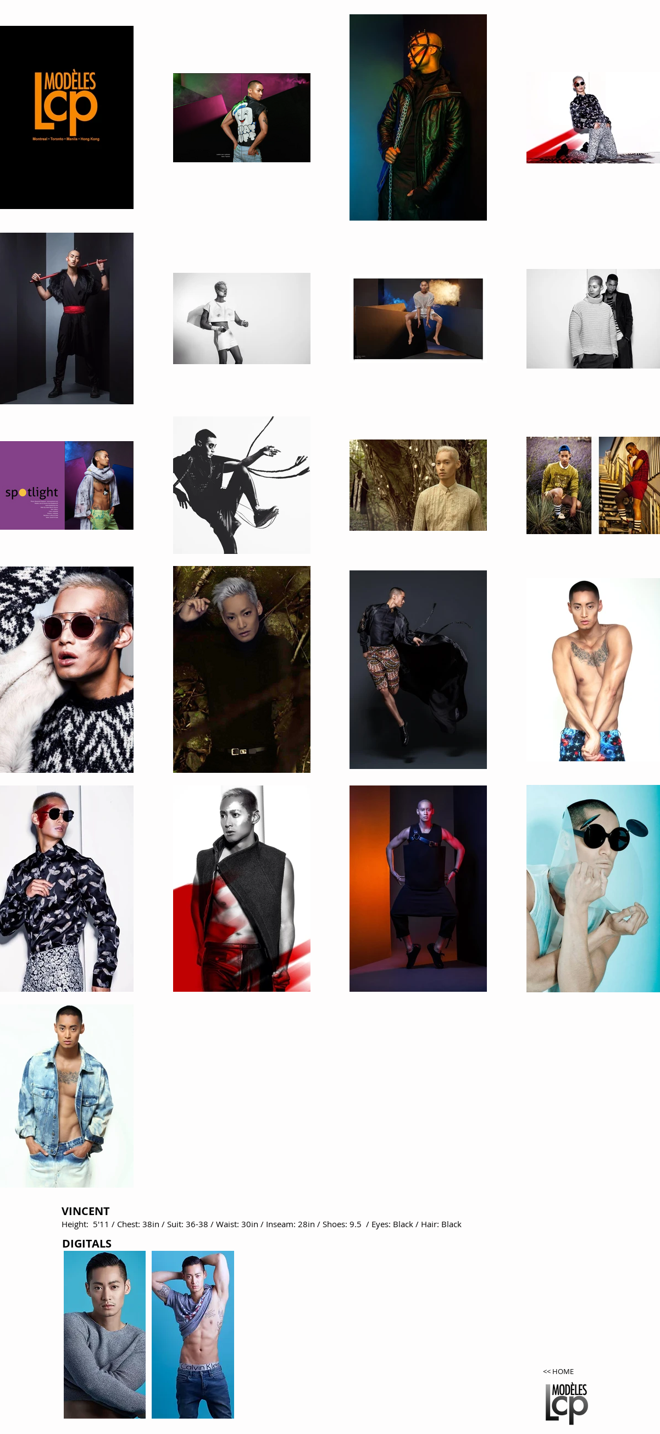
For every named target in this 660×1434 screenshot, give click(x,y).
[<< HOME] (570, 1371)
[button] (105, 1334)
